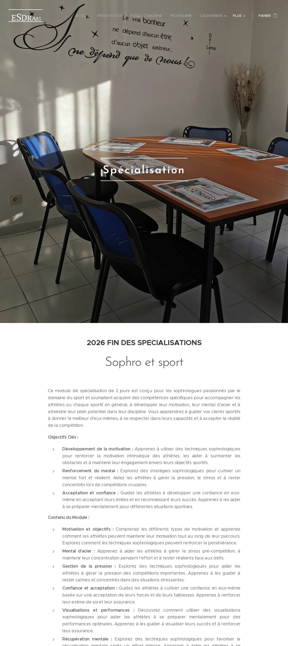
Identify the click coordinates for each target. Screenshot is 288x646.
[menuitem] (84, 16)
